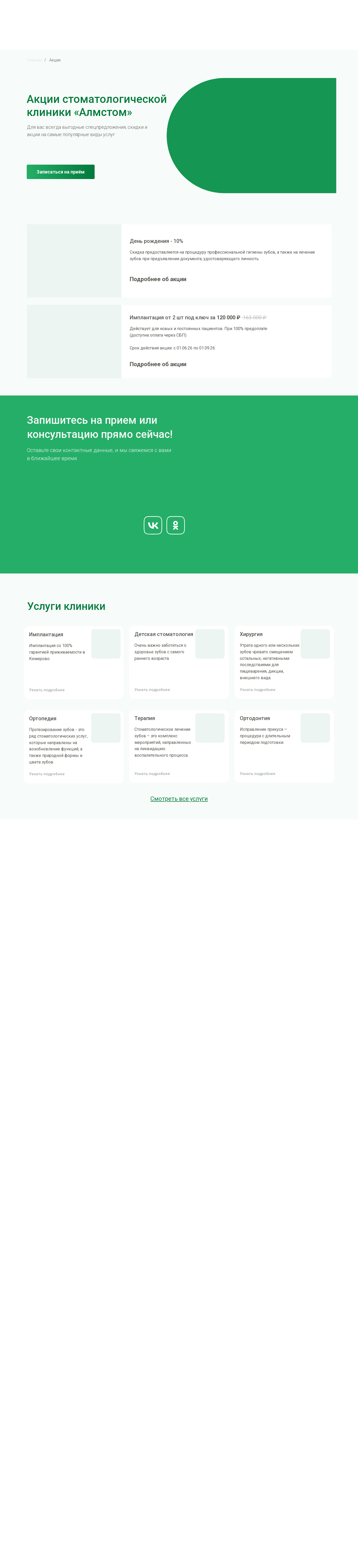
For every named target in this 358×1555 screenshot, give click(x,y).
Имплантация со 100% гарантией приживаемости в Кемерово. (57, 652)
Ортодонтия (255, 718)
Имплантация (46, 634)
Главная (34, 60)
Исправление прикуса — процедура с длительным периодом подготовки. (265, 736)
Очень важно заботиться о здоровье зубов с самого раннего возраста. (160, 652)
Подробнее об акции (158, 279)
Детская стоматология (163, 634)
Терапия (144, 718)
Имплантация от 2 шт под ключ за (198, 317)
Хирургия (251, 634)
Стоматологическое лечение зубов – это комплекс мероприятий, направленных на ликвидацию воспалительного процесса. (162, 742)
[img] (74, 261)
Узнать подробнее (47, 774)
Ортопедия (42, 718)
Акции (55, 60)
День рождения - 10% (156, 241)
